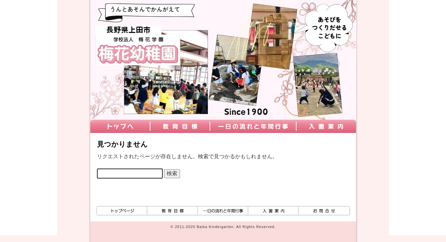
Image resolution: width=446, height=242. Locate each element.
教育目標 (180, 126)
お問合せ (324, 211)
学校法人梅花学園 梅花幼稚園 (137, 30)
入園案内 (326, 126)
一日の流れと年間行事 (253, 126)
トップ (120, 126)
